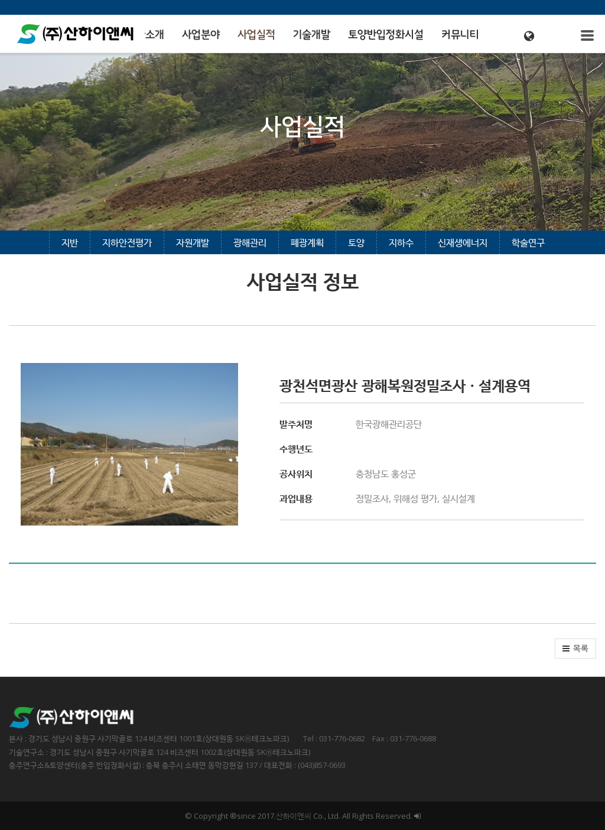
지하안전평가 (127, 242)
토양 (356, 242)
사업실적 (256, 35)
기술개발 (311, 35)
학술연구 (528, 242)
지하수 (401, 242)
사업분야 (201, 35)
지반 (69, 242)
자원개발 (192, 242)
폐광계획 (307, 242)
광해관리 (249, 242)
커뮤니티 (460, 35)
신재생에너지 (462, 242)
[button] (575, 648)
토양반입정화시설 (386, 35)
